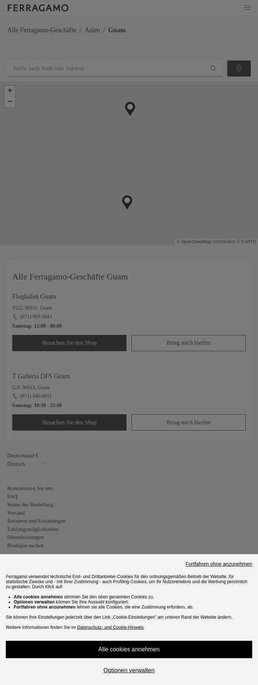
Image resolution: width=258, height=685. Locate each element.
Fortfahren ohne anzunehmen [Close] (219, 563)
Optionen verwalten (128, 670)
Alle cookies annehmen (129, 649)
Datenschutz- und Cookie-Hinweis (110, 627)
